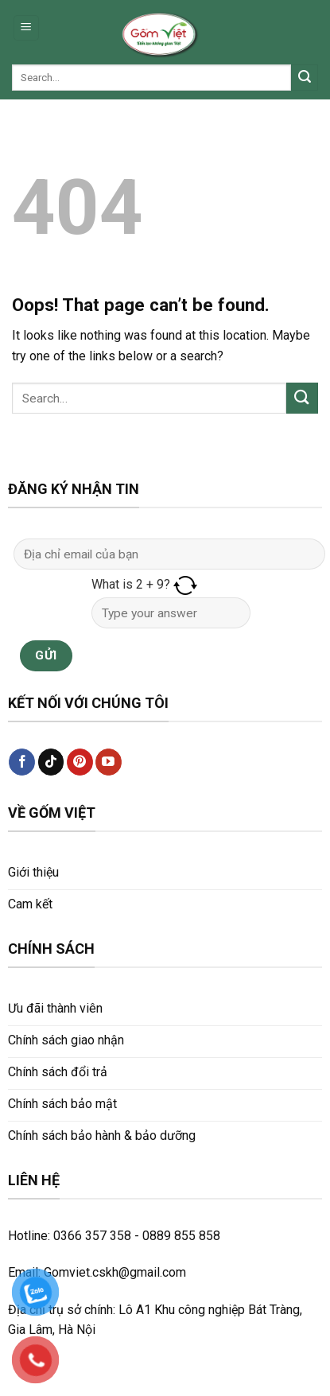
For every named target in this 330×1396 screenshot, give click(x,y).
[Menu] (27, 28)
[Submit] (304, 77)
